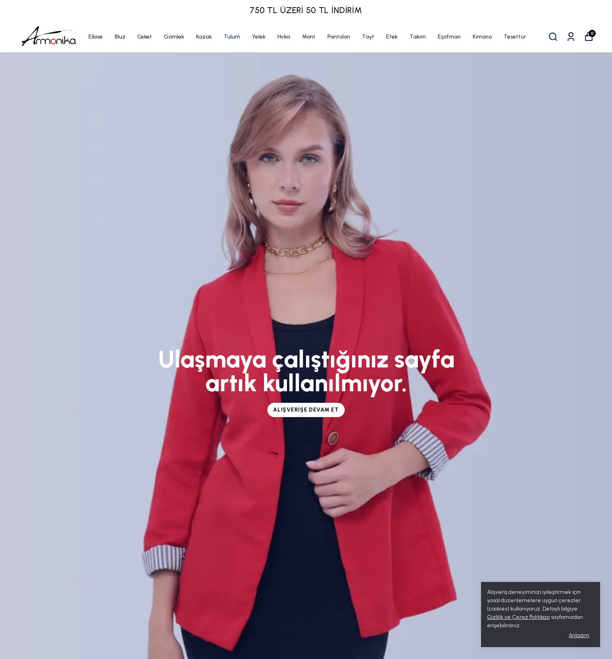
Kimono (482, 36)
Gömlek (174, 36)
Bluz (120, 36)
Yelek (259, 36)
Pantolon (338, 36)
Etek (392, 36)
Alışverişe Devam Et (306, 409)
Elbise (96, 36)
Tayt (368, 36)
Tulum (232, 36)
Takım (418, 36)
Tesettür (515, 36)
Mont (309, 36)
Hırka (283, 36)
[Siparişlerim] (571, 37)
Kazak (204, 36)
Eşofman (449, 36)
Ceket (144, 36)
